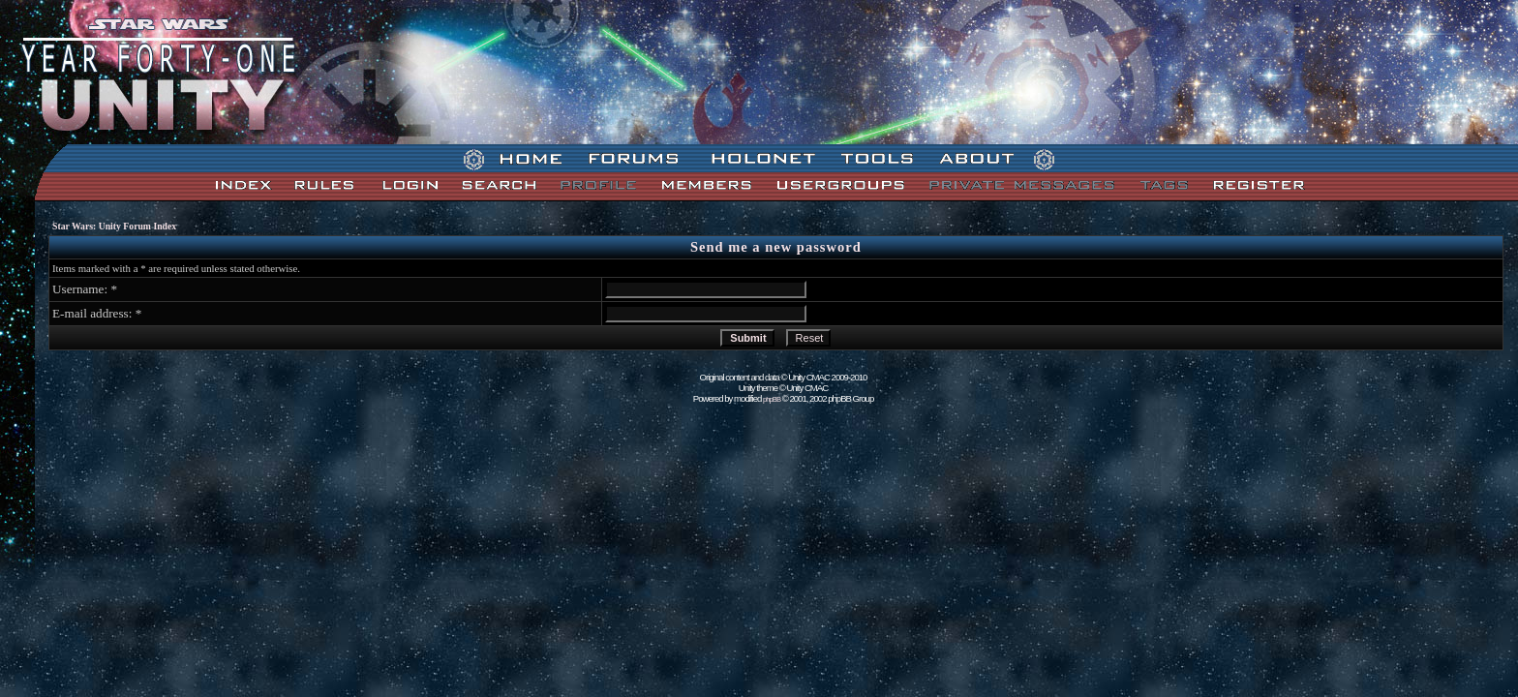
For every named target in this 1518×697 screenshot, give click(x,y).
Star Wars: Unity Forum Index (114, 226)
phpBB (771, 399)
